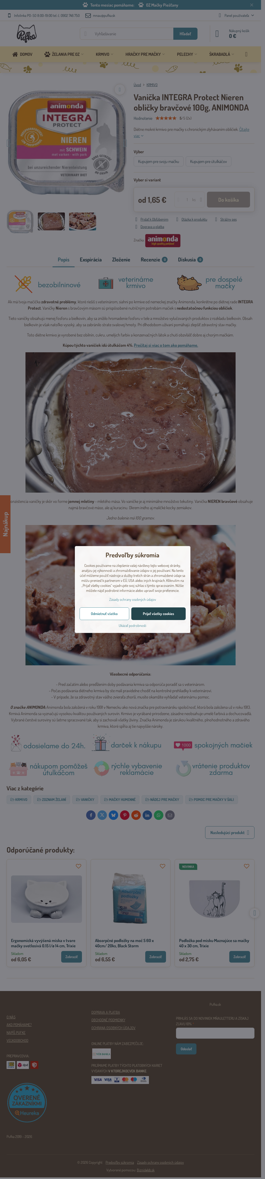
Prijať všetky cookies (158, 613)
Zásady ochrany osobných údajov (132, 599)
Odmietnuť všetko (104, 613)
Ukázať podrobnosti (132, 625)
